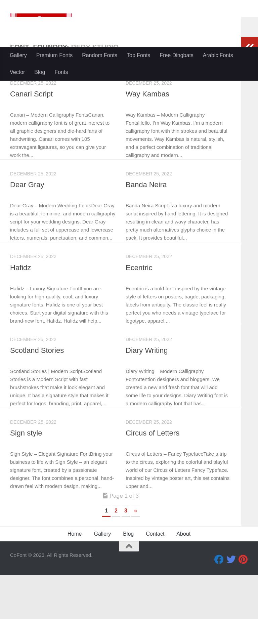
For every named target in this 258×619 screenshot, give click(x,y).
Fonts (61, 72)
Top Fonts (138, 55)
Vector (17, 72)
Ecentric (139, 311)
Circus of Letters (152, 476)
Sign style (26, 476)
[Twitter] (231, 603)
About (183, 577)
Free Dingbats (177, 55)
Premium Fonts (54, 55)
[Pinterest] (243, 603)
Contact (155, 577)
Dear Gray (27, 228)
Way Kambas (147, 137)
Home (75, 577)
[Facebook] (219, 603)
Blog (39, 72)
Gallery (18, 55)
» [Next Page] (135, 554)
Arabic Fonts (218, 55)
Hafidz (20, 311)
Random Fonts (99, 55)
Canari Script (31, 137)
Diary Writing (147, 394)
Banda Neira (146, 228)
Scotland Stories (37, 394)
